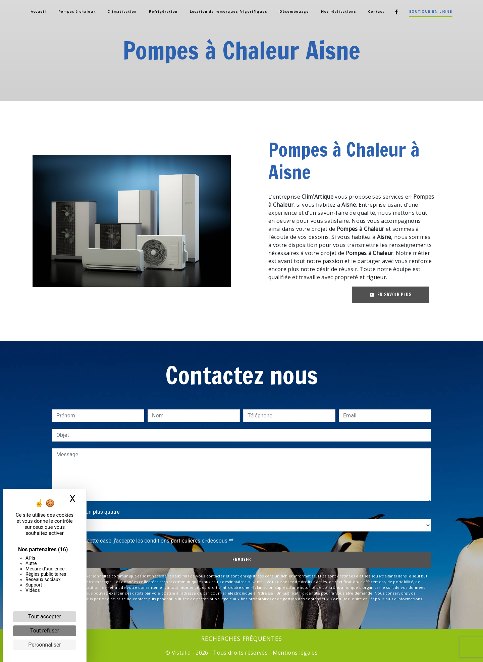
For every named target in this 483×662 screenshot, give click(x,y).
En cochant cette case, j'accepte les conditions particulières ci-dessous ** (146, 541)
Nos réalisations (338, 11)
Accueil (38, 11)
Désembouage (294, 11)
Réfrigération (163, 11)
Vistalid (181, 652)
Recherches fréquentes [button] (241, 638)
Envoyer (241, 560)
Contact (376, 11)
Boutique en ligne (430, 11)
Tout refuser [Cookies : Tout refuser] (44, 630)
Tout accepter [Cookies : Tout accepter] (44, 616)
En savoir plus (391, 295)
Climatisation (122, 11)
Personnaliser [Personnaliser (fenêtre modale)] (44, 645)
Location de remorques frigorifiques (228, 11)
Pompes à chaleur (77, 11)
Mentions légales (294, 652)
